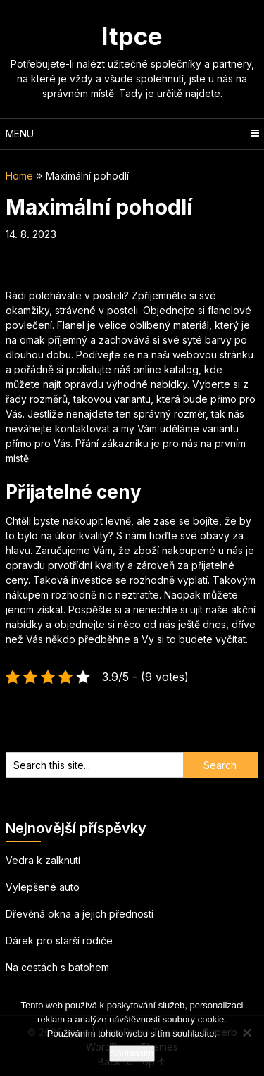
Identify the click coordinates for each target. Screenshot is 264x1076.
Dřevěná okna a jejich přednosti (79, 914)
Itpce (132, 36)
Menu (20, 133)
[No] (246, 1032)
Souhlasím (132, 1053)
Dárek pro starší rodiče (59, 940)
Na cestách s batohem (57, 967)
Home (19, 176)
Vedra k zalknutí (43, 860)
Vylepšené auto (43, 887)
